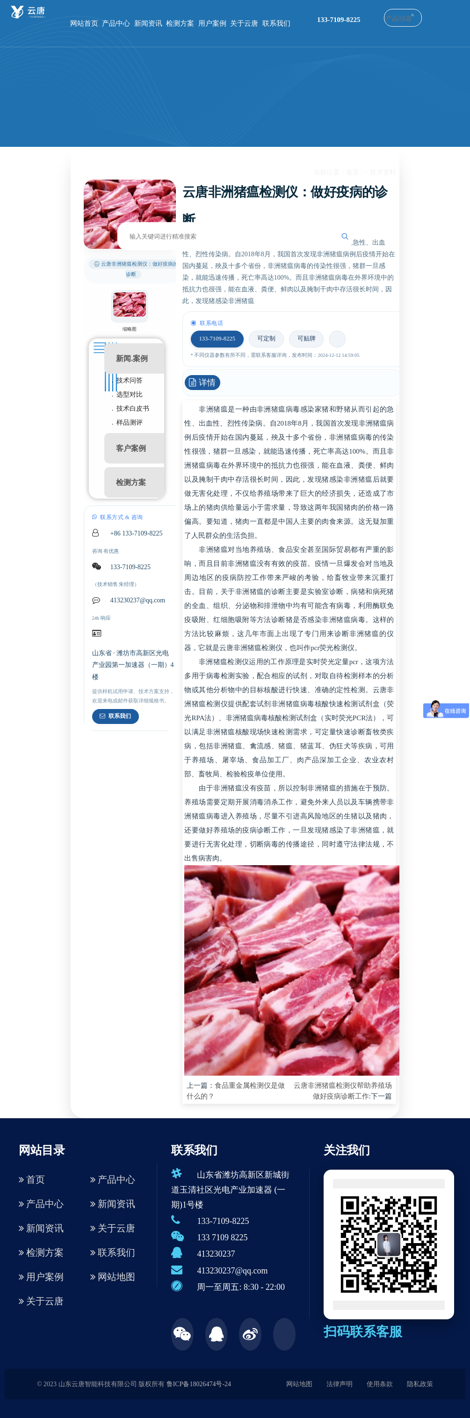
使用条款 (380, 1384)
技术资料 (383, 172)
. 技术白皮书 (131, 408)
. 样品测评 (127, 422)
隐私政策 (420, 1384)
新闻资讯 (148, 23)
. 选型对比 (127, 394)
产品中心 (116, 23)
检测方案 (180, 23)
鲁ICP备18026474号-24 (198, 1384)
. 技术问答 (127, 380)
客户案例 (131, 448)
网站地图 (112, 1277)
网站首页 (84, 23)
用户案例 (212, 23)
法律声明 (339, 1384)
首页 (352, 172)
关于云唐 (244, 23)
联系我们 (276, 23)
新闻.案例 (132, 358)
